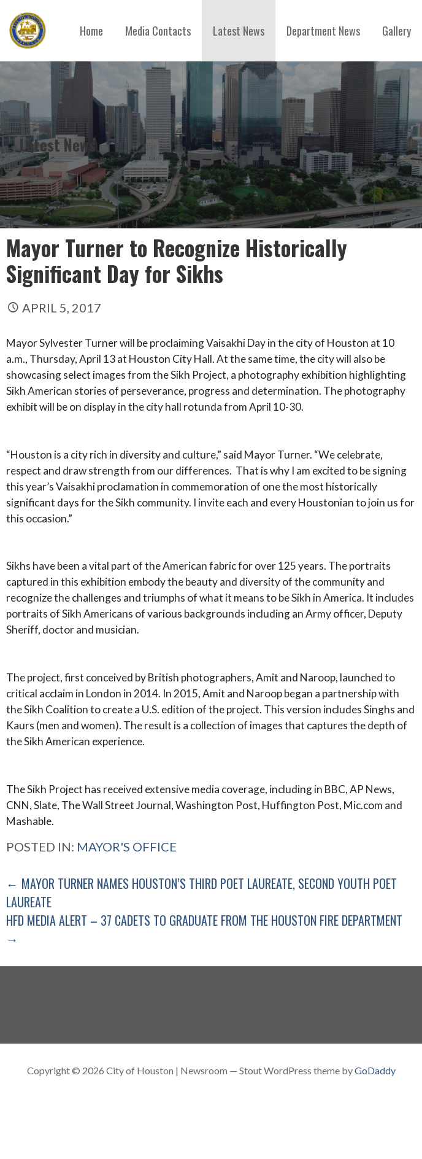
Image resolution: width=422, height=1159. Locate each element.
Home (91, 31)
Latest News (238, 31)
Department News (323, 31)
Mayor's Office (127, 846)
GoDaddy (375, 1070)
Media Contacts (158, 31)
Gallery (396, 31)
